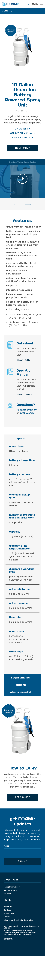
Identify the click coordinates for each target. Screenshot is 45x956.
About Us (8, 907)
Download (23, 360)
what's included (20, 692)
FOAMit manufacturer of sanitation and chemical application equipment (10, 4)
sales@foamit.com (26, 409)
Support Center (10, 890)
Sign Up (22, 861)
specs (20, 438)
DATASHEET (21, 129)
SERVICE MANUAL (21, 137)
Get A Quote (22, 797)
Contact (7, 910)
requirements (20, 677)
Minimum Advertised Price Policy (18, 920)
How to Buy (9, 913)
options (20, 684)
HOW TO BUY (22, 148)
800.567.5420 (26, 413)
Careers (7, 917)
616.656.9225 (9, 894)
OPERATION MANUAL (21, 133)
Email (8, 846)
